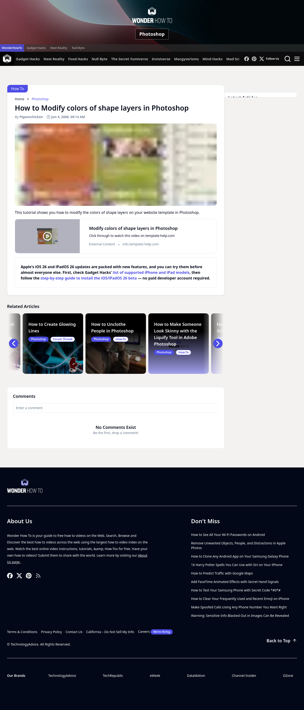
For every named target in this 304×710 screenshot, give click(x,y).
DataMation (196, 675)
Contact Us (74, 632)
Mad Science (237, 58)
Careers (155, 631)
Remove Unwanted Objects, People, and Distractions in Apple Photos (238, 545)
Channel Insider (244, 675)
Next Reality (58, 48)
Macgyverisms (186, 58)
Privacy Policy (51, 632)
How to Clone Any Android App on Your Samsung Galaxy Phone (240, 556)
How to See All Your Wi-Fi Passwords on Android (228, 534)
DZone (288, 675)
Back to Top (282, 640)
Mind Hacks (213, 58)
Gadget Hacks (36, 48)
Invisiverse (161, 58)
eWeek (155, 675)
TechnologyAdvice (62, 675)
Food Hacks (78, 58)
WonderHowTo (12, 48)
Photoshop (151, 34)
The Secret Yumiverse (129, 58)
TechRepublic (113, 675)
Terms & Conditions (22, 632)
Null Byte (78, 48)
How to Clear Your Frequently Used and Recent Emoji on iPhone (240, 598)
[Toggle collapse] (9, 686)
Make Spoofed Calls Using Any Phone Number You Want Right (239, 607)
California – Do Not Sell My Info (110, 632)
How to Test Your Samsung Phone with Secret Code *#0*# (235, 590)
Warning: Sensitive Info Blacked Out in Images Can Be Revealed (240, 615)
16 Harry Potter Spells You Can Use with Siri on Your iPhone (236, 564)
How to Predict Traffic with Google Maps (222, 573)
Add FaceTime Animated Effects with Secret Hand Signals (235, 581)
